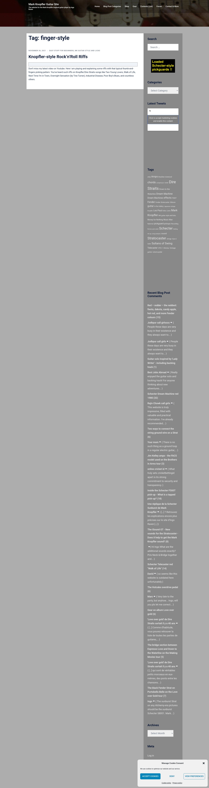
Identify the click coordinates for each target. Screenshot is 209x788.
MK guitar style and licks (87, 51)
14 (164, 568)
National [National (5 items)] (151, 224)
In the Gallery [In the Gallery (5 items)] (158, 206)
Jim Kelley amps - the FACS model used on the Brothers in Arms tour (162, 459)
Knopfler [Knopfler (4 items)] (150, 211)
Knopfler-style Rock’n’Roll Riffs (58, 56)
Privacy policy (177, 783)
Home (97, 6)
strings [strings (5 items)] (169, 239)
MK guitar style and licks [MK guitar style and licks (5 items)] (167, 215)
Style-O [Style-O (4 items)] (174, 239)
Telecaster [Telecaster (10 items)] (153, 248)
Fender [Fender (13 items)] (151, 202)
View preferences (194, 776)
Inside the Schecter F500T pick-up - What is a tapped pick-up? (162, 494)
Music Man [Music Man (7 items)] (168, 220)
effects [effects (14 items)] (167, 197)
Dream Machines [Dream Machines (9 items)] (155, 198)
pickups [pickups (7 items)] (167, 224)
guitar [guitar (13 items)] (151, 206)
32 (159, 397)
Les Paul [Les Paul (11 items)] (157, 210)
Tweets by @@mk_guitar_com (163, 119)
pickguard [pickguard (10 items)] (159, 223)
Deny (171, 776)
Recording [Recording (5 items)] (174, 224)
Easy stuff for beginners (61, 51)
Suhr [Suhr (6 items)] (149, 244)
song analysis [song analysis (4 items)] (156, 234)
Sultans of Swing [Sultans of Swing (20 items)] (162, 243)
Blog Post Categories (112, 6)
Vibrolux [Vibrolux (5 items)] (166, 248)
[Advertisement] (160, 149)
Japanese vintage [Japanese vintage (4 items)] (169, 206)
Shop (127, 6)
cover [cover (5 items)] (166, 183)
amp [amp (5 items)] (149, 177)
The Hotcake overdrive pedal (163, 587)
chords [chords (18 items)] (152, 182)
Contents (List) (146, 6)
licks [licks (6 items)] (164, 211)
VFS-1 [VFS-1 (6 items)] (160, 248)
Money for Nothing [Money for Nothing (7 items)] (155, 220)
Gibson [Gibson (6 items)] (173, 202)
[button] (203, 763)
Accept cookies (150, 776)
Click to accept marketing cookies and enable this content (163, 119)
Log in (151, 755)
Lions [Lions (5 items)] (169, 211)
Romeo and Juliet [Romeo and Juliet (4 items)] (153, 229)
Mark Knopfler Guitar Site (44, 4)
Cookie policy (166, 783)
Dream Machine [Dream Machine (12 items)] (164, 193)
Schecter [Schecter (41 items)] (166, 228)
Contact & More (172, 6)
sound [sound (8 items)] (164, 233)
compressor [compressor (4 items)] (160, 183)
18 (159, 498)
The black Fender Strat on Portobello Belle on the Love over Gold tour (163, 691)
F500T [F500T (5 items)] (174, 198)
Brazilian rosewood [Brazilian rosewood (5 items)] (165, 177)
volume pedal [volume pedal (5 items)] (157, 252)
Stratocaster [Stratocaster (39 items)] (157, 238)
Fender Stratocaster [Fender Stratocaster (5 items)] (162, 202)
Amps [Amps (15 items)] (154, 176)
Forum (159, 6)
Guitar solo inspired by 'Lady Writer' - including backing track (163, 362)
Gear (135, 6)
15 (158, 317)
